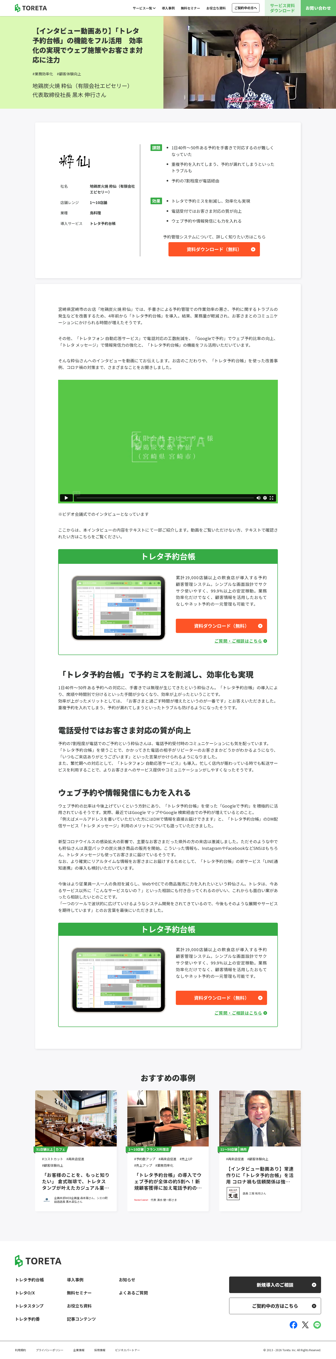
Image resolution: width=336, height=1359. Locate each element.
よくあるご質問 (133, 1293)
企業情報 (78, 1350)
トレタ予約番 (27, 1319)
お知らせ (127, 1279)
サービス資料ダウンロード (282, 7)
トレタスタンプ (29, 1306)
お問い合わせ (318, 8)
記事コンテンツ (81, 1319)
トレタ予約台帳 (29, 1279)
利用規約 (20, 1350)
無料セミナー (190, 8)
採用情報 (99, 1350)
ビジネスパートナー (127, 1350)
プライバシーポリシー (49, 1350)
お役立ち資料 (216, 8)
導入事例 (168, 8)
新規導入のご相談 (275, 1284)
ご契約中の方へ (245, 8)
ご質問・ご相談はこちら (238, 641)
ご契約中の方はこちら (275, 1305)
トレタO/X (25, 1293)
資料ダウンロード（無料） (214, 249)
